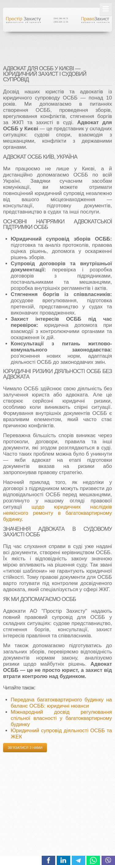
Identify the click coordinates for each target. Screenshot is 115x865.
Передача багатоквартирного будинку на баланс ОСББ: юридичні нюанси (61, 703)
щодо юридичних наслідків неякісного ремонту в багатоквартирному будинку (57, 513)
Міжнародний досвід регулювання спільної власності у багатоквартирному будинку (61, 718)
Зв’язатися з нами (25, 747)
